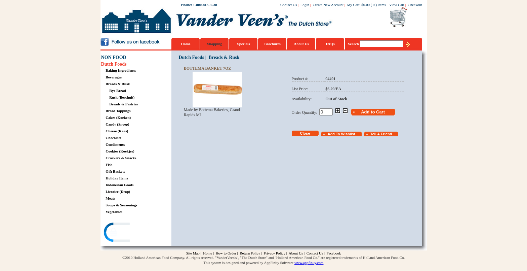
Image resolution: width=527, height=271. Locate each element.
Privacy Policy (274, 253)
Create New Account (328, 5)
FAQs (330, 44)
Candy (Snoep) (117, 124)
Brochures (272, 44)
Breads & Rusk (118, 84)
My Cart (353, 5)
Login (304, 5)
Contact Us (288, 5)
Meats (110, 198)
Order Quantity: (305, 112)
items (382, 5)
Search (354, 44)
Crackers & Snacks (121, 158)
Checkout (415, 5)
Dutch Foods (114, 64)
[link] (127, 233)
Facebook (333, 253)
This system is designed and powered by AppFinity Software (249, 263)
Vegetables (114, 212)
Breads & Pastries (123, 104)
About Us (301, 44)
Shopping (214, 44)
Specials (243, 44)
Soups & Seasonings (121, 205)
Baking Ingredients (121, 70)
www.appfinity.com (309, 263)
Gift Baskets (115, 171)
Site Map (193, 253)
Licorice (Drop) (118, 192)
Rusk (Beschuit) (121, 97)
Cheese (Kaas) (117, 131)
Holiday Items (117, 178)
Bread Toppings (118, 111)
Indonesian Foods (119, 185)
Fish (109, 165)
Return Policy (250, 253)
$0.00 (365, 5)
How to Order (226, 253)
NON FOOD (113, 57)
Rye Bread (117, 91)
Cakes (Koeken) (118, 117)
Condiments (115, 144)
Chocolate (113, 138)
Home (185, 44)
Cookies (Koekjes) (120, 151)
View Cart (396, 5)
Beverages (114, 77)
